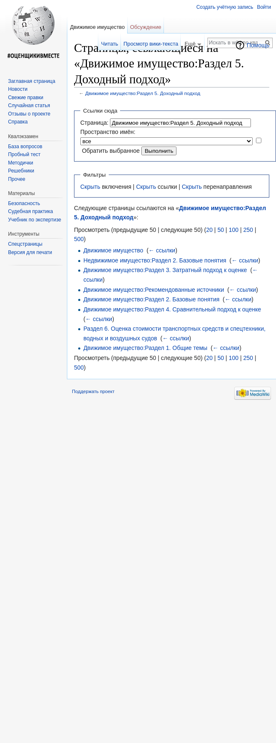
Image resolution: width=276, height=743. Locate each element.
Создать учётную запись (224, 7)
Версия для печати (30, 252)
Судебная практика (30, 211)
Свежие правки (25, 97)
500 (79, 239)
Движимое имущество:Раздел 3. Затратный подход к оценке (165, 270)
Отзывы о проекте (29, 114)
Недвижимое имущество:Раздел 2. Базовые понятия (154, 260)
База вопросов (25, 146)
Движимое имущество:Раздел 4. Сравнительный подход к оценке (172, 309)
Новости (17, 89)
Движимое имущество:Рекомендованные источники (153, 289)
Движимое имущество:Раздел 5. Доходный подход (142, 93)
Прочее (16, 179)
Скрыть (90, 186)
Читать (109, 44)
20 (209, 229)
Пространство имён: (107, 132)
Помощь (258, 45)
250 (248, 229)
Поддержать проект (93, 391)
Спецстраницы (25, 244)
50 (220, 229)
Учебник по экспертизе (34, 220)
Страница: (94, 122)
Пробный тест (24, 154)
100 (233, 229)
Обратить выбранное (111, 150)
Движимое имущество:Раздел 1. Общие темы (145, 348)
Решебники (21, 171)
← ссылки (161, 250)
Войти (264, 7)
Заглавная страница (31, 81)
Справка (18, 122)
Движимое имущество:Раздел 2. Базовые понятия (151, 299)
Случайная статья (29, 105)
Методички (20, 163)
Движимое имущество (113, 250)
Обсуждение (145, 27)
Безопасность (24, 203)
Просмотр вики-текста (150, 44)
